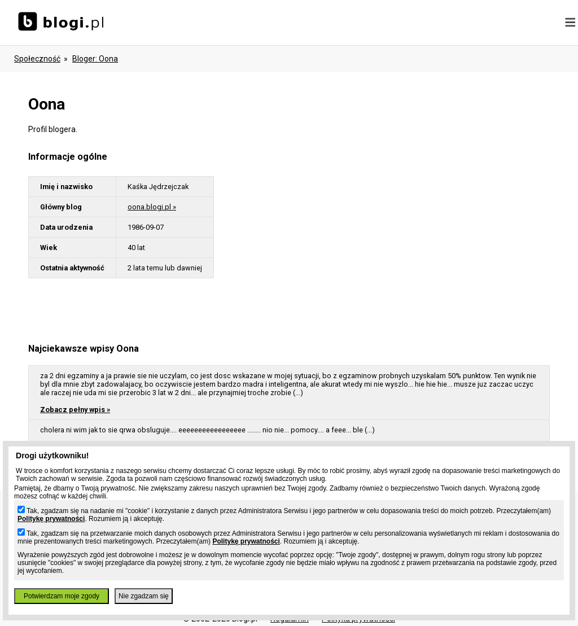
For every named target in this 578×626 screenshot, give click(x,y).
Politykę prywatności (51, 519)
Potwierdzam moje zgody (61, 596)
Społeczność (37, 58)
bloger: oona (95, 58)
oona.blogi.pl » (152, 207)
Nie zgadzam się (144, 596)
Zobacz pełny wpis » (75, 409)
